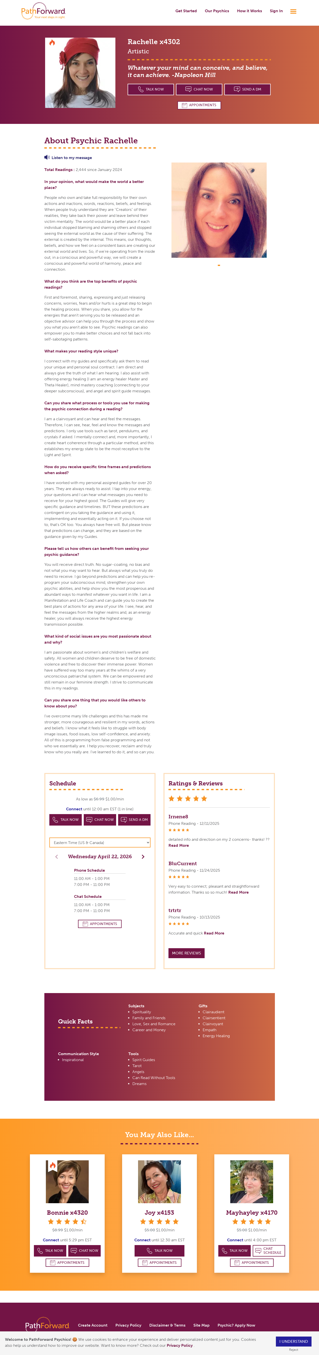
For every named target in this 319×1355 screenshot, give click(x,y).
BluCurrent (182, 863)
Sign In (276, 10)
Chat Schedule (268, 1251)
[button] (142, 856)
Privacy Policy (180, 1345)
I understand (293, 1341)
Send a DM (247, 89)
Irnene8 (178, 817)
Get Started (186, 10)
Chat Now (199, 89)
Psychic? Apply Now (236, 1325)
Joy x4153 (159, 1212)
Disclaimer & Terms (167, 1325)
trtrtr (174, 910)
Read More (178, 845)
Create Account (92, 1325)
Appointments (199, 105)
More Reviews (186, 953)
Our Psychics (217, 10)
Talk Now (151, 89)
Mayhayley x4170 (252, 1212)
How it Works (249, 10)
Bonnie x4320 (67, 1212)
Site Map (201, 1325)
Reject (293, 1350)
